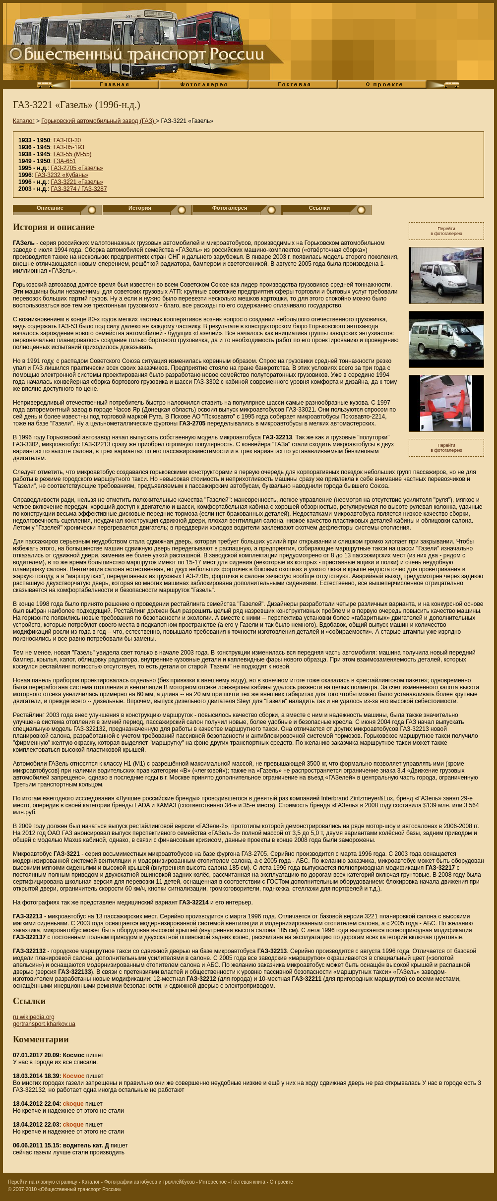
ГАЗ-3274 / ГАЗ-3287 (79, 188)
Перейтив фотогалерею (446, 231)
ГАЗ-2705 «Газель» (77, 168)
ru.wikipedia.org (34, 1017)
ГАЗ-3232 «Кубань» (61, 175)
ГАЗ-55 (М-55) (73, 154)
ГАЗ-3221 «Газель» (77, 182)
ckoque (73, 1103)
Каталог (24, 121)
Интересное (213, 1182)
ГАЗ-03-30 (67, 140)
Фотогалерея (230, 208)
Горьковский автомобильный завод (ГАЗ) (98, 121)
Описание (50, 208)
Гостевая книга (248, 1182)
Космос (74, 1076)
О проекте (281, 1182)
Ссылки (319, 208)
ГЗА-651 (65, 161)
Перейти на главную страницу (42, 1182)
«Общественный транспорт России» (80, 1189)
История (139, 208)
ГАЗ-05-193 (69, 147)
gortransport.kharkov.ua (44, 1024)
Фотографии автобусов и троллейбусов (149, 1182)
